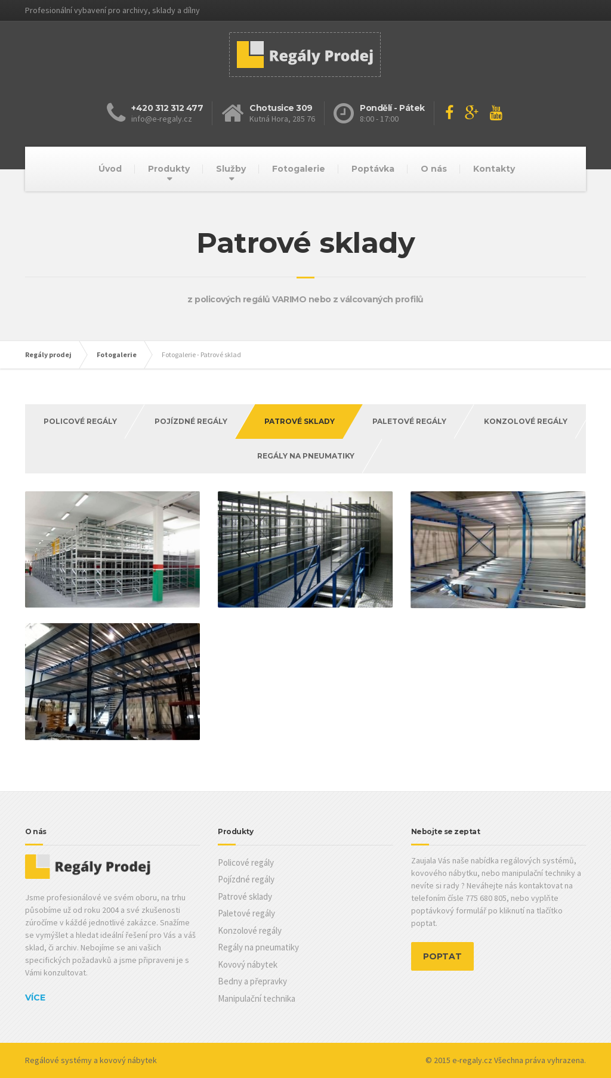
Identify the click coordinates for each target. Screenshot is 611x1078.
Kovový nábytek (247, 964)
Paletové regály (409, 421)
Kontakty (494, 168)
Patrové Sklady (299, 421)
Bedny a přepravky (252, 981)
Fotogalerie (298, 168)
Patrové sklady (245, 896)
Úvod (110, 168)
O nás (434, 168)
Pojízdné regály (191, 421)
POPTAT (442, 956)
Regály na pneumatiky (305, 455)
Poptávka (372, 168)
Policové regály (80, 421)
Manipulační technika (256, 998)
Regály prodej (48, 354)
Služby (231, 168)
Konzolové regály (525, 421)
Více (35, 997)
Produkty (169, 168)
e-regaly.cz (472, 1060)
